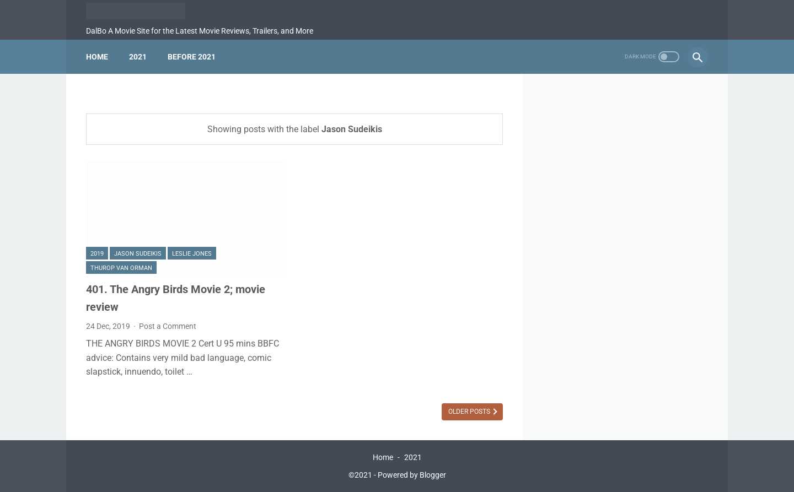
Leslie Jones (192, 253)
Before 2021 (192, 56)
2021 (138, 56)
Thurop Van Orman (121, 268)
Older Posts (470, 411)
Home (97, 56)
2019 (97, 253)
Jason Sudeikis (138, 253)
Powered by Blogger (412, 475)
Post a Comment (167, 326)
